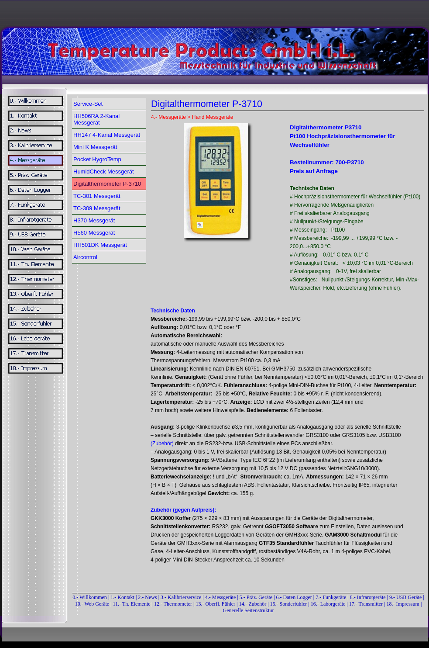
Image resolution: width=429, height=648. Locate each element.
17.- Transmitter (366, 604)
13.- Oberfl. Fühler (215, 604)
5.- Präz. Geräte (256, 597)
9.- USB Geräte (405, 597)
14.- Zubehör (253, 604)
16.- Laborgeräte (328, 604)
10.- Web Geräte (92, 604)
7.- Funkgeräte (331, 597)
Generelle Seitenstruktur (248, 610)
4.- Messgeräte (220, 597)
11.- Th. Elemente (132, 604)
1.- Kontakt (122, 597)
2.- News (147, 597)
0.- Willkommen (90, 597)
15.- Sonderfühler (288, 604)
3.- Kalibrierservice (181, 597)
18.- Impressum (403, 604)
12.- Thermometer (173, 604)
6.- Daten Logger (294, 597)
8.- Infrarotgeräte (368, 597)
